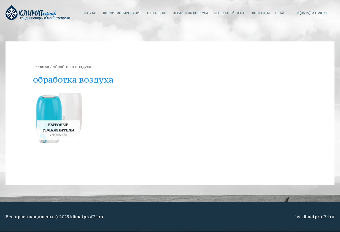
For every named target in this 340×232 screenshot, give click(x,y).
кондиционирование (122, 12)
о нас (280, 12)
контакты (261, 12)
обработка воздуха (190, 12)
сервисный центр (230, 12)
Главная (41, 66)
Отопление (157, 12)
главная (89, 12)
